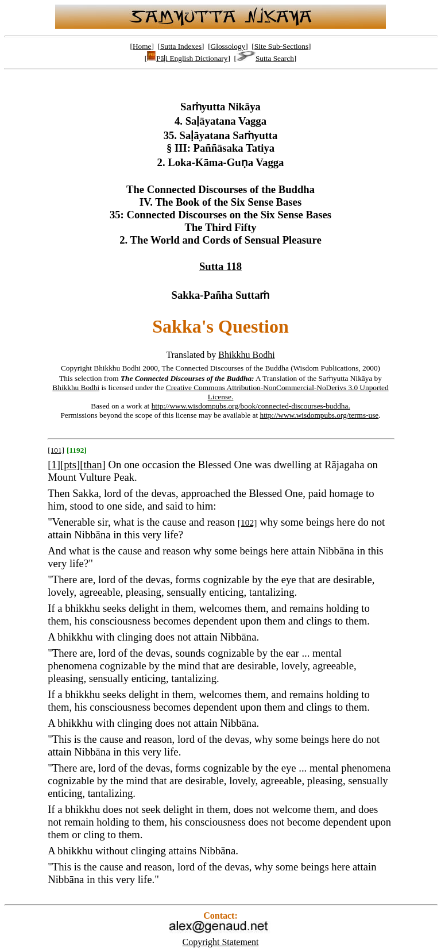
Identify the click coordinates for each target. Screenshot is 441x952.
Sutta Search (265, 58)
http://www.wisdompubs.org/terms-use (319, 415)
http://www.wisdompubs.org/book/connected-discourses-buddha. (251, 406)
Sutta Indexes (181, 46)
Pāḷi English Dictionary (187, 58)
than (92, 464)
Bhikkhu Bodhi (246, 355)
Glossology (228, 46)
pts (70, 464)
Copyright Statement (221, 942)
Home (142, 46)
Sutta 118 (220, 266)
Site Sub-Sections (281, 46)
